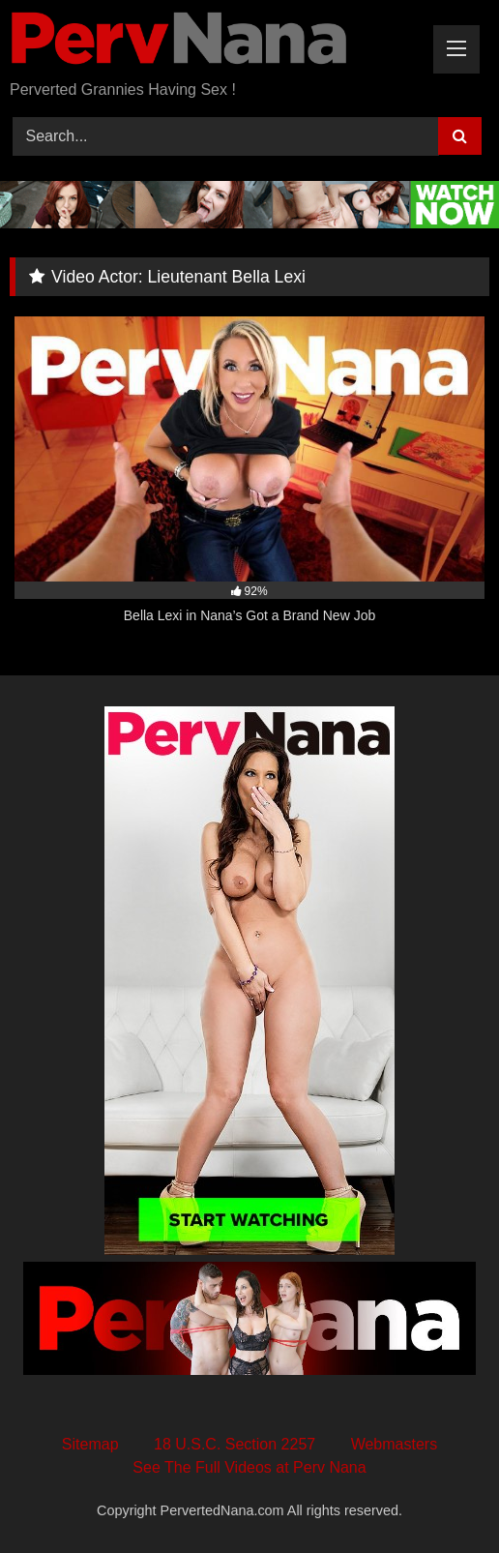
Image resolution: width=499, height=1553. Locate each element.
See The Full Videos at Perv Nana (249, 1467)
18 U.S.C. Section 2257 (234, 1444)
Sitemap (90, 1444)
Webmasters (394, 1444)
